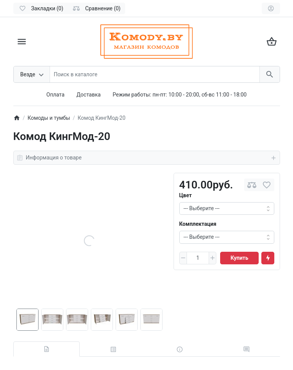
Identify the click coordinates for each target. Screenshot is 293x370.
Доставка (89, 95)
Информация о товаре (146, 157)
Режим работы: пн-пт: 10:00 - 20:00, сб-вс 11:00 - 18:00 (179, 95)
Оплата (56, 95)
